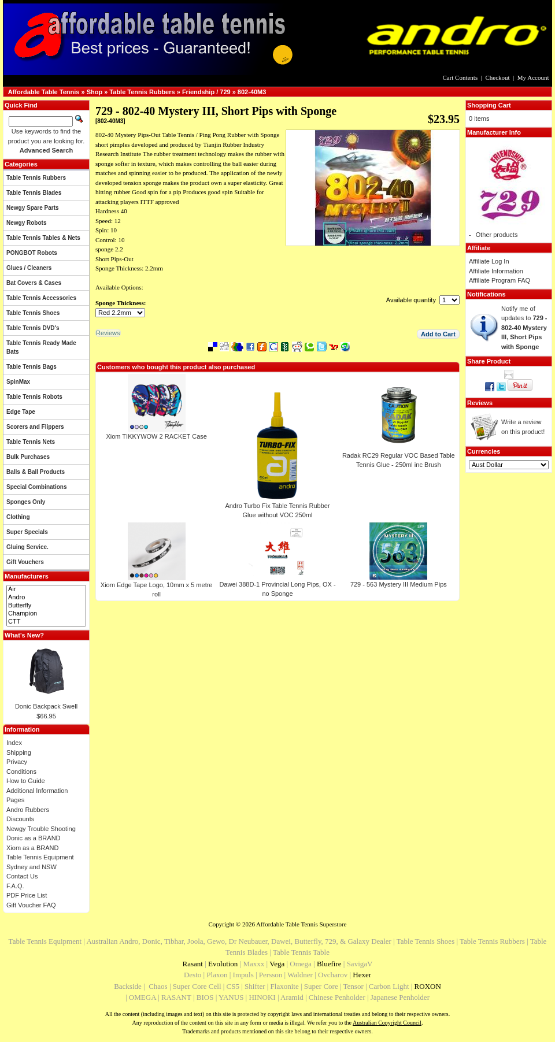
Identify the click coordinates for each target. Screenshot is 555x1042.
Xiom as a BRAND (32, 847)
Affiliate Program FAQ (499, 280)
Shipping (18, 752)
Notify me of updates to (524, 327)
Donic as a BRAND (33, 838)
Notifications (486, 294)
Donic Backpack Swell (46, 706)
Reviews (480, 402)
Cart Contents (460, 77)
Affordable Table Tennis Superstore (301, 924)
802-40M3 (252, 91)
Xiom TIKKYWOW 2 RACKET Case (156, 436)
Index (14, 742)
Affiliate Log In (489, 261)
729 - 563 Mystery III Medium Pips (398, 584)
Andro (46, 598)
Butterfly (46, 606)
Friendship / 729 (206, 91)
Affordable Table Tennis (44, 91)
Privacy (16, 761)
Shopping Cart (489, 105)
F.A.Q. (15, 885)
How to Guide (25, 780)
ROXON (428, 986)
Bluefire (329, 963)
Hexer (362, 974)
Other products (497, 234)
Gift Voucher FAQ (31, 905)
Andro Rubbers (27, 809)
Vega (276, 963)
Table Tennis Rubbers (142, 91)
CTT (46, 622)
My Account (533, 77)
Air (46, 589)
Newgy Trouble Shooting (41, 828)
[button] (438, 334)
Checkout (497, 77)
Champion (46, 614)
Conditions (21, 771)
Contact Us (22, 876)
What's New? (24, 635)
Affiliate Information (496, 271)
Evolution (223, 963)
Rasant (193, 963)
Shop (95, 91)
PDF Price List (26, 895)
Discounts (20, 818)
